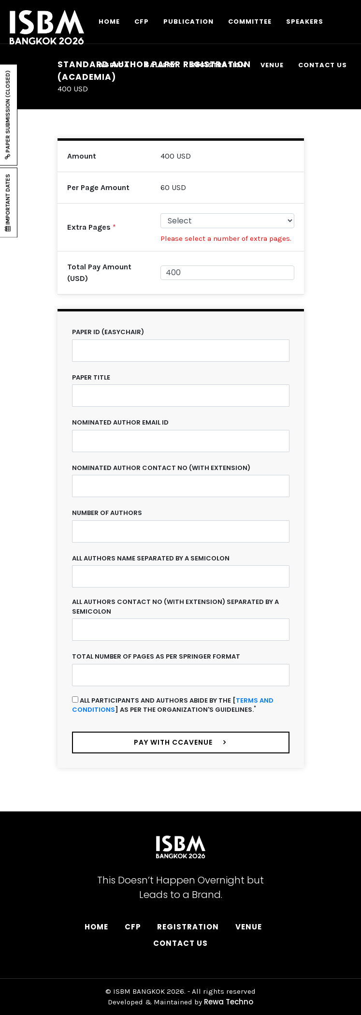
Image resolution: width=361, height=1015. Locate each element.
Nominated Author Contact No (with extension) (161, 467)
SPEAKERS (304, 21)
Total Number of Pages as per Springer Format (156, 656)
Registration (188, 927)
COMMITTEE (250, 21)
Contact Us (180, 943)
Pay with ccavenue (173, 742)
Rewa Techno (228, 1002)
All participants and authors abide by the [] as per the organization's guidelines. (173, 705)
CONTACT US (322, 65)
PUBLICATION (188, 21)
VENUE (272, 65)
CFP (141, 21)
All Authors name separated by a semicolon (151, 558)
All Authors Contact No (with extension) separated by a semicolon (175, 606)
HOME (109, 21)
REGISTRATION (218, 65)
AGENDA (114, 65)
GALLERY (160, 65)
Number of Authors (107, 512)
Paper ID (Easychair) (108, 332)
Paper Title (91, 377)
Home (96, 927)
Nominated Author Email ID (120, 422)
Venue (248, 927)
